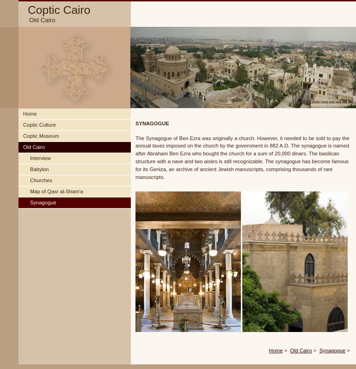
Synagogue (332, 350)
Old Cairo (301, 350)
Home (276, 350)
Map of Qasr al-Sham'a (56, 191)
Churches (41, 180)
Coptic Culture (39, 125)
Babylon (39, 169)
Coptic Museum (41, 136)
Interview (40, 158)
